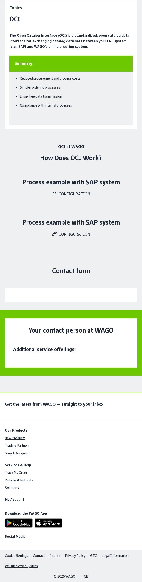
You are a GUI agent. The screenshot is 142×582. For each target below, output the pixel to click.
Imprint (55, 556)
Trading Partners (17, 445)
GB (86, 576)
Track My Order (16, 472)
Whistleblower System (21, 566)
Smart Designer (16, 453)
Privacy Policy (75, 556)
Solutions (12, 488)
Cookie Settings (16, 556)
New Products (15, 438)
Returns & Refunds (19, 480)
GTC (93, 556)
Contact (39, 556)
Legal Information (115, 556)
